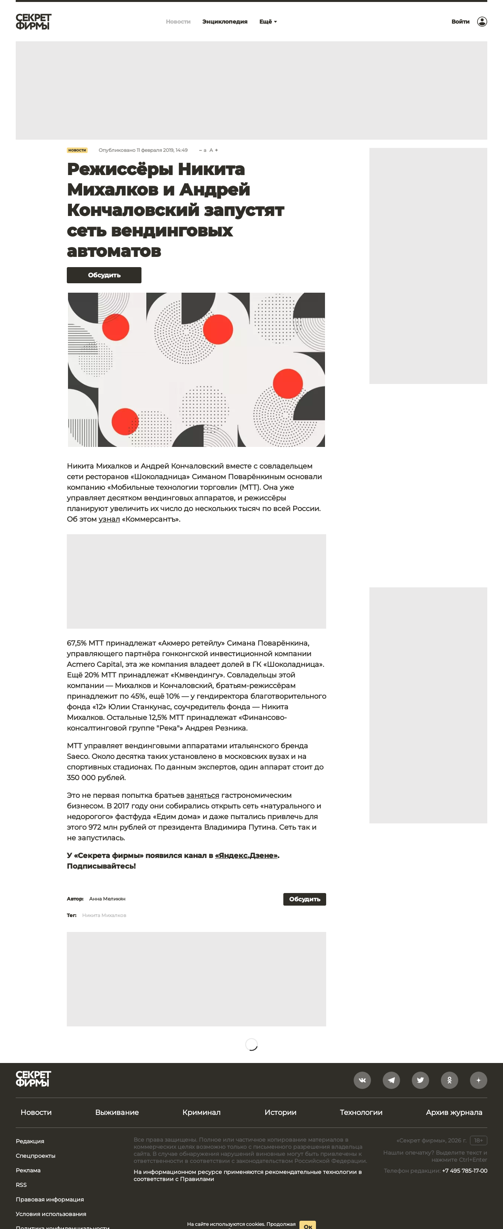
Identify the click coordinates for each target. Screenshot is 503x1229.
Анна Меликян (107, 899)
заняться (202, 795)
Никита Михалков (104, 915)
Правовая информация (50, 1199)
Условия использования (51, 1214)
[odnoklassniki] (449, 1080)
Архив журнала (454, 1112)
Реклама (28, 1170)
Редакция (30, 1141)
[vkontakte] (362, 1080)
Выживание (117, 1112)
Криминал (201, 1112)
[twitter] (420, 1080)
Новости (77, 150)
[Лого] (34, 22)
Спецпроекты (35, 1155)
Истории (280, 1112)
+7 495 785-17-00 (464, 1170)
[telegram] (391, 1080)
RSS (21, 1184)
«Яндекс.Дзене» (246, 855)
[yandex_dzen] (478, 1080)
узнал (109, 519)
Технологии (361, 1112)
